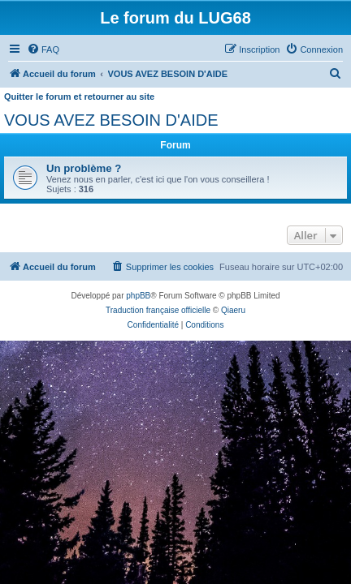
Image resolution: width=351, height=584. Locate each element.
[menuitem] (43, 49)
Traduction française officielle (158, 310)
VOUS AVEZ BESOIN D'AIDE (111, 120)
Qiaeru (233, 310)
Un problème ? (83, 168)
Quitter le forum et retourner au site (79, 96)
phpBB (138, 295)
